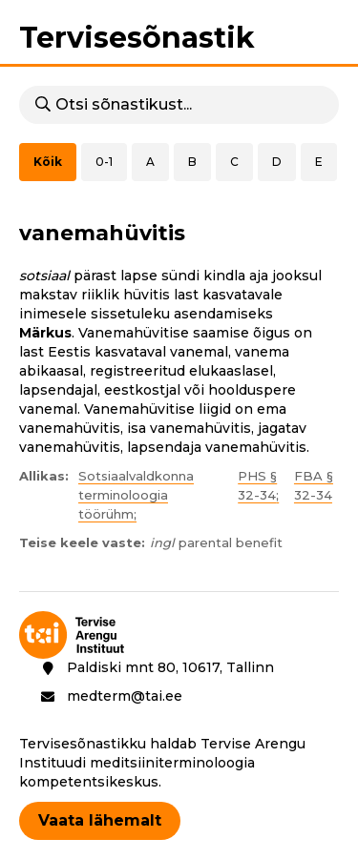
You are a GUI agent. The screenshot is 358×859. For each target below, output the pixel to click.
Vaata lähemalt (99, 820)
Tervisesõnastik (137, 37)
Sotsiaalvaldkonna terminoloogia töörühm (136, 495)
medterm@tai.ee (124, 696)
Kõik (47, 161)
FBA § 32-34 (313, 485)
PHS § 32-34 (257, 485)
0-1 (104, 161)
